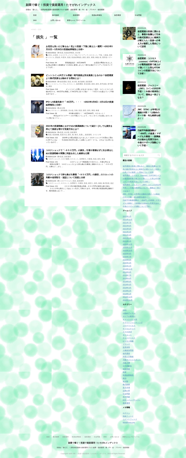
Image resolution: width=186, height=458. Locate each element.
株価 (97, 57)
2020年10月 (127, 250)
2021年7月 (127, 223)
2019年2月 (127, 291)
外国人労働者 (128, 357)
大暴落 (89, 159)
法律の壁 (126, 391)
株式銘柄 (55, 15)
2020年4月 (127, 263)
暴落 (92, 57)
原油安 (57, 57)
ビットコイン (53, 84)
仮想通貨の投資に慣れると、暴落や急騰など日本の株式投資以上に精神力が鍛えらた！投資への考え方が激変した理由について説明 (149, 39)
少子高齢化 (127, 366)
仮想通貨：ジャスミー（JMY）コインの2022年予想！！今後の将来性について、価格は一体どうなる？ (149, 91)
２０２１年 (97, 135)
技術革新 (126, 369)
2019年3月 (127, 288)
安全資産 (87, 84)
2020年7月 (127, 257)
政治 (124, 378)
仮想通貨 (117, 15)
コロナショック (54, 159)
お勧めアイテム (129, 313)
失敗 (76, 110)
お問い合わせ (56, 20)
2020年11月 (127, 247)
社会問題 (138, 15)
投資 (35, 15)
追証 (112, 183)
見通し (81, 135)
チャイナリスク (129, 338)
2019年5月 (127, 281)
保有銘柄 (64, 110)
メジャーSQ (72, 55)
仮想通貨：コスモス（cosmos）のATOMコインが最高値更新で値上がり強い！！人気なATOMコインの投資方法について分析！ (142, 178)
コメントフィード (130, 419)
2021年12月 (127, 219)
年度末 (63, 57)
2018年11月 (127, 300)
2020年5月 (127, 260)
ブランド (126, 344)
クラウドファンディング (133, 322)
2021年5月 (127, 229)
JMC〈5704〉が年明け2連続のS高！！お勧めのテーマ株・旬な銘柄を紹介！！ (149, 114)
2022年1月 (127, 216)
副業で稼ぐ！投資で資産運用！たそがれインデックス (61, 4)
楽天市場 (126, 388)
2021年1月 (127, 241)
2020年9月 (127, 254)
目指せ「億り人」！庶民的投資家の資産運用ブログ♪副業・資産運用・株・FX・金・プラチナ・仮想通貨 (93, 447)
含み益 (70, 110)
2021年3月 (127, 235)
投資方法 (63, 135)
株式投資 (106, 183)
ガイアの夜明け (129, 316)
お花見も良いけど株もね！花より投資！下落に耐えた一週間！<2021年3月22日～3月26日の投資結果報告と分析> (79, 47)
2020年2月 (127, 266)
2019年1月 (127, 294)
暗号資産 (103, 84)
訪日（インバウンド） (132, 400)
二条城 (105, 55)
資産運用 (76, 15)
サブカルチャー (129, 329)
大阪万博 (126, 363)
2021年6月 (127, 226)
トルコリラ (63, 55)
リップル (62, 84)
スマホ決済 (127, 332)
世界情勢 (126, 347)
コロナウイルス (66, 181)
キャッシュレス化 (130, 319)
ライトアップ (83, 55)
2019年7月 (127, 275)
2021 (50, 55)
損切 (84, 57)
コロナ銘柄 (65, 159)
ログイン (126, 413)
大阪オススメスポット (132, 360)
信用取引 (82, 159)
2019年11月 (127, 269)
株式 (76, 135)
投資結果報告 (97, 15)
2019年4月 (127, 285)
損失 (88, 57)
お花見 (55, 55)
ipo (49, 110)
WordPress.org (129, 422)
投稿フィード (128, 416)
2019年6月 (127, 278)
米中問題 (126, 397)
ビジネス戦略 (128, 341)
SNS (35, 20)
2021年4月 (127, 232)
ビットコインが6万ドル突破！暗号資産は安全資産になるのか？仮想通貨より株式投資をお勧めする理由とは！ (79, 76)
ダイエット (127, 335)
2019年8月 (127, 272)
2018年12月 (127, 297)
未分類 (77, 53)
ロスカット (93, 55)
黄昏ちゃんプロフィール (76, 20)
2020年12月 (127, 244)
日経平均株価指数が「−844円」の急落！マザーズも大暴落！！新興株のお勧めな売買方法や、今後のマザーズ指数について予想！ (149, 138)
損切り (90, 183)
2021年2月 (127, 238)
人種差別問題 (128, 350)
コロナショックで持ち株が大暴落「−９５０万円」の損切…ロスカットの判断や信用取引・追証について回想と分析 (79, 176)
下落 (100, 55)
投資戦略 (55, 135)
